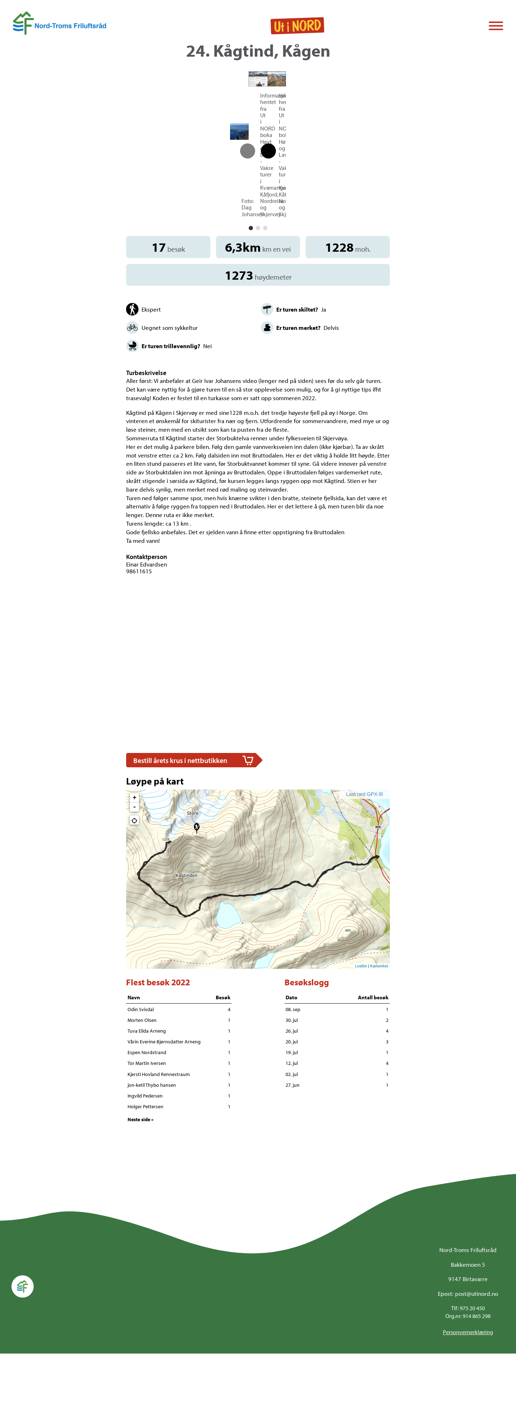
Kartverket (379, 1029)
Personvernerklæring (468, 1395)
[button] (251, 292)
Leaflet (361, 1029)
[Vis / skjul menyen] (496, 27)
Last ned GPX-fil (364, 858)
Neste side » (141, 1183)
